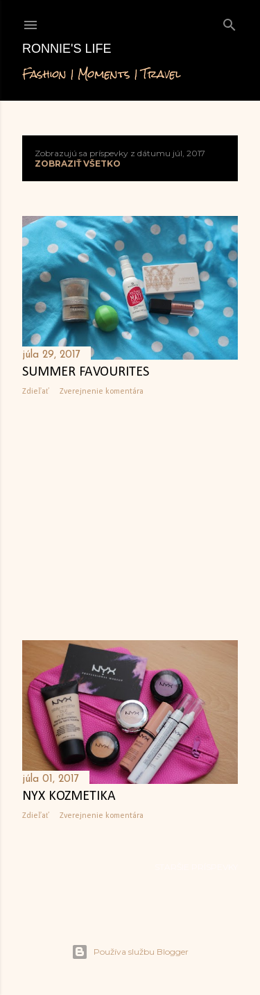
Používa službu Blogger (130, 952)
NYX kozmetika (69, 796)
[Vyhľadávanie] (229, 21)
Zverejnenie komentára (102, 391)
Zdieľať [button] (35, 391)
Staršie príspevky (196, 867)
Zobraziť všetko (78, 163)
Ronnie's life (66, 49)
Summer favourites (85, 372)
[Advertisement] (130, 518)
